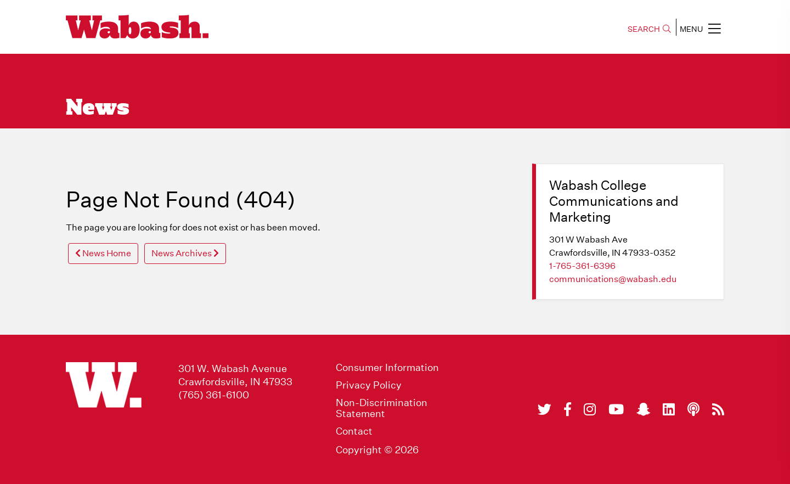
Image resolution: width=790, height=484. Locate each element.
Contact (354, 431)
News (97, 109)
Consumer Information (387, 367)
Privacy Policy (369, 385)
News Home (103, 253)
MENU (700, 28)
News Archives (185, 253)
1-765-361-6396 (582, 266)
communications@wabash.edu (612, 279)
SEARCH (649, 29)
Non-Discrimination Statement (381, 408)
